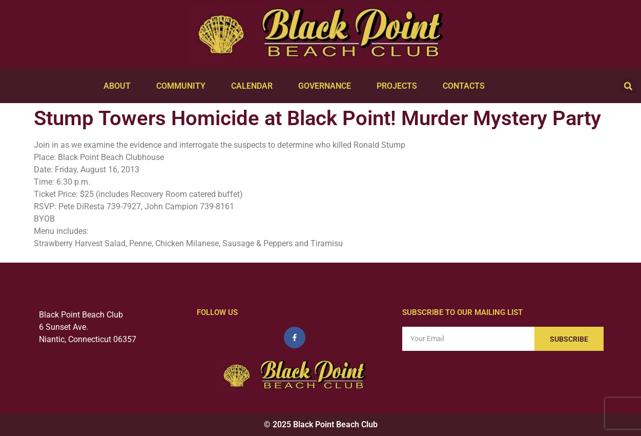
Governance (327, 86)
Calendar (254, 86)
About (120, 86)
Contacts (466, 86)
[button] (628, 86)
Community (183, 86)
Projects (399, 86)
